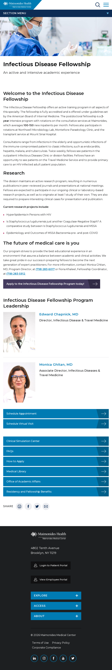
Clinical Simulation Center (23, 441)
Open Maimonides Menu (106, 5)
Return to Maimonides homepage (17, 5)
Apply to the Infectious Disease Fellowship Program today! (45, 283)
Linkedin (34, 658)
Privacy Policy (61, 642)
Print (19, 506)
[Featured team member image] (19, 332)
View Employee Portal (53, 579)
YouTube (63, 658)
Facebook (28, 506)
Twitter (37, 506)
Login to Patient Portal (53, 565)
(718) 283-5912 (16, 273)
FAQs (9, 451)
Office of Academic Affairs (23, 481)
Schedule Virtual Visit (19, 423)
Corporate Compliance (46, 647)
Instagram (44, 658)
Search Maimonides (97, 4)
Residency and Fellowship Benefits (29, 491)
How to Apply (15, 461)
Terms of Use (40, 642)
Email (46, 506)
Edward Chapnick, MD (58, 314)
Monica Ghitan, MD (56, 364)
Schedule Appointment (21, 413)
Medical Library (16, 471)
